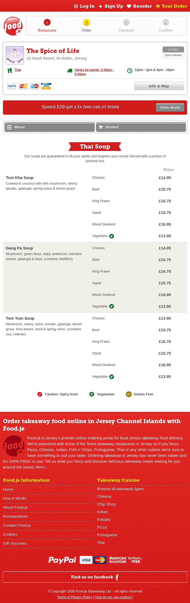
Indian (102, 512)
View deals (170, 107)
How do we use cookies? (114, 597)
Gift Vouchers (15, 543)
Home (8, 489)
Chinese (104, 496)
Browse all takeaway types (120, 488)
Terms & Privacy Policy (74, 597)
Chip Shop (106, 504)
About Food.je (15, 507)
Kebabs (104, 519)
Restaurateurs (15, 516)
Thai (18, 70)
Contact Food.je (17, 525)
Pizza (102, 527)
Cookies (10, 534)
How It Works (14, 498)
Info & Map (159, 86)
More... (42, 467)
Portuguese (107, 535)
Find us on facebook (95, 577)
